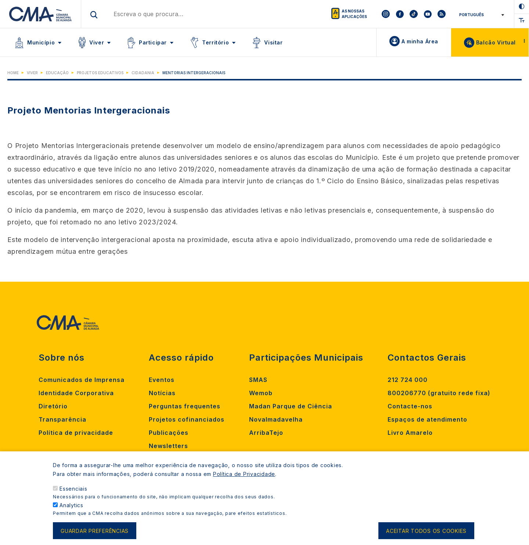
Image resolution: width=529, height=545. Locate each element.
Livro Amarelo (410, 432)
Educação (57, 73)
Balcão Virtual (496, 42)
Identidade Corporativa (76, 393)
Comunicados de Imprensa (82, 379)
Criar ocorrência (176, 459)
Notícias (162, 393)
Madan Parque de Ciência (290, 406)
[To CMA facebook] (400, 14)
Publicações (168, 432)
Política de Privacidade (244, 482)
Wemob (261, 393)
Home (13, 73)
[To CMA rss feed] (442, 14)
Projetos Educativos (100, 73)
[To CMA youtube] (428, 14)
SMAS (258, 379)
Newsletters (168, 446)
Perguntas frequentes (184, 406)
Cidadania (143, 73)
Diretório (53, 406)
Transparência (62, 419)
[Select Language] (480, 14)
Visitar (273, 42)
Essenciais (73, 497)
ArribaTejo (266, 432)
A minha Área (420, 41)
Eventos (161, 379)
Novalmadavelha (276, 419)
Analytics (71, 513)
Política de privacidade (76, 432)
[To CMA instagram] (386, 14)
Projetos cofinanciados (186, 419)
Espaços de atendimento (427, 419)
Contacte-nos (410, 406)
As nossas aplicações (354, 14)
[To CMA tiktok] (414, 14)
